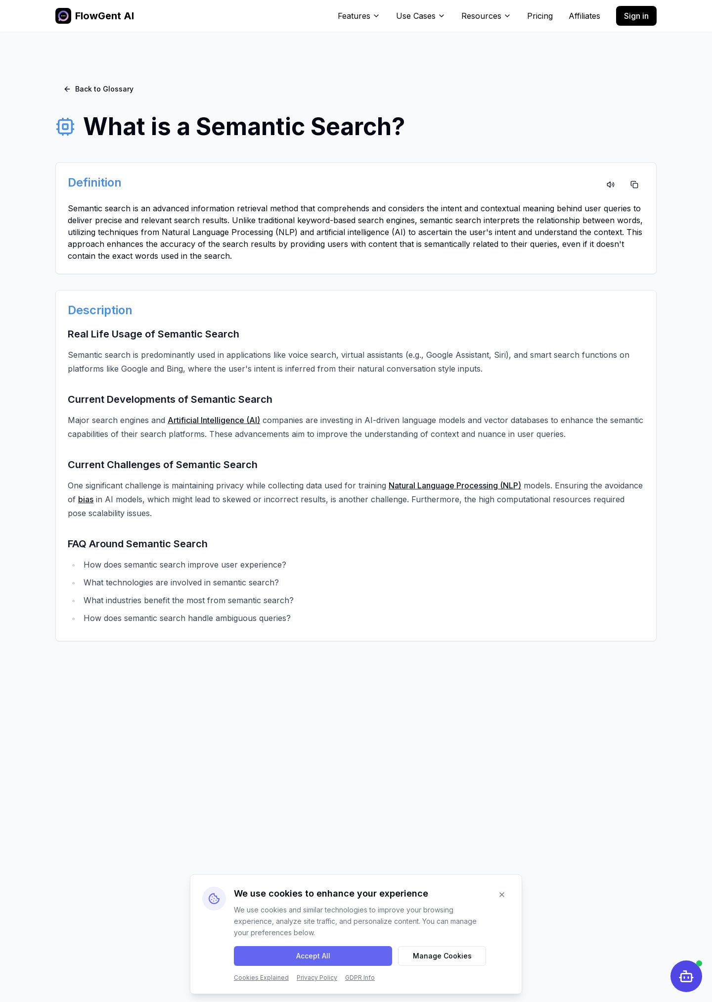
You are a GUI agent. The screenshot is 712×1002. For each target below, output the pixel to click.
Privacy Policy (317, 977)
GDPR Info (360, 977)
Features (359, 16)
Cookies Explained (261, 977)
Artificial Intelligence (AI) (214, 420)
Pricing (540, 16)
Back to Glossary (98, 89)
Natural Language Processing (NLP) (455, 485)
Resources (486, 16)
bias (85, 499)
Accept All (313, 956)
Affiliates (584, 16)
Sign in (636, 16)
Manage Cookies (442, 956)
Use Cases (420, 16)
